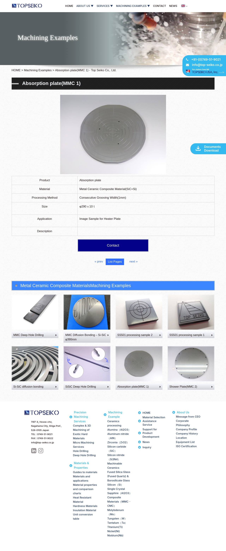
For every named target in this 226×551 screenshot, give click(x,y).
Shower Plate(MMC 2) (191, 386)
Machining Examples (38, 70)
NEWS (173, 6)
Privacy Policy (11, 547)
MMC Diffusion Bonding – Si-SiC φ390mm (87, 337)
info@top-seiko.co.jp (207, 65)
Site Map (27, 547)
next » (133, 261)
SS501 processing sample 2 (139, 334)
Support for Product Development (151, 433)
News (146, 442)
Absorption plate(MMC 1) (139, 386)
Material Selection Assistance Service (154, 421)
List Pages (115, 261)
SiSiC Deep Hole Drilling (87, 386)
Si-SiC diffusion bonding (35, 386)
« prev (99, 261)
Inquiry (147, 447)
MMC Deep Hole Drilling (35, 334)
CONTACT (159, 6)
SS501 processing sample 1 (191, 334)
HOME (69, 6)
